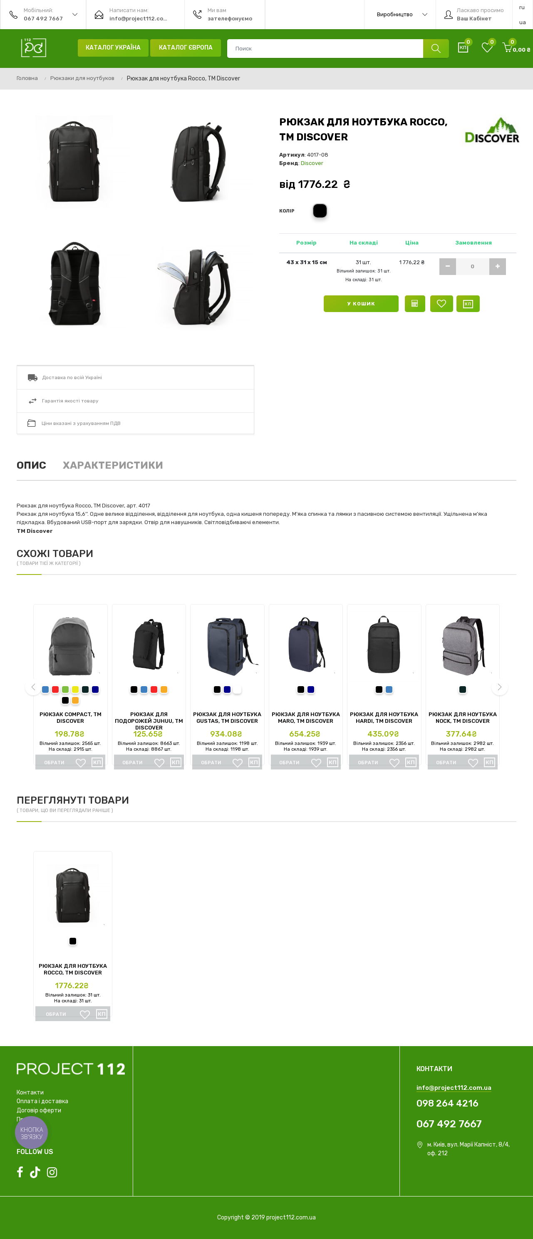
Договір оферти (39, 1110)
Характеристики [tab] (113, 465)
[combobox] (337, 48)
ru (522, 7)
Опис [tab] (31, 465)
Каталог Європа (186, 47)
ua (522, 22)
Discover (312, 163)
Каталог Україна (113, 47)
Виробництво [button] (402, 14)
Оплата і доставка (42, 1101)
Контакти (30, 1092)
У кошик (361, 304)
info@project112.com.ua (453, 1088)
